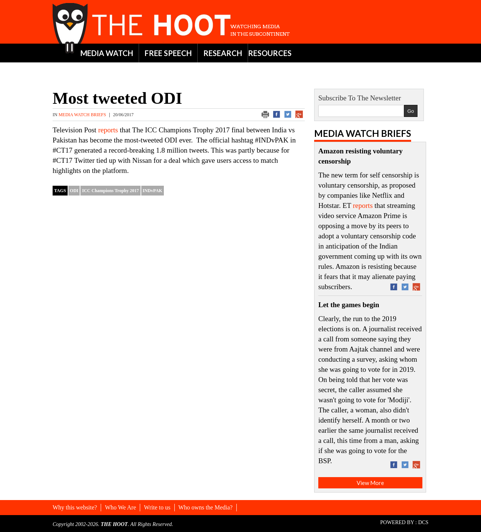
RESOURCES (270, 53)
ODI (74, 190)
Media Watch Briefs (83, 114)
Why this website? (75, 507)
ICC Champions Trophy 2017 (110, 190)
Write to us (157, 507)
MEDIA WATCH (106, 53)
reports (109, 130)
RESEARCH (222, 53)
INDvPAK (152, 190)
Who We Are (120, 507)
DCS (423, 522)
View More (370, 482)
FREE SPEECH (168, 53)
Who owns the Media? (205, 507)
